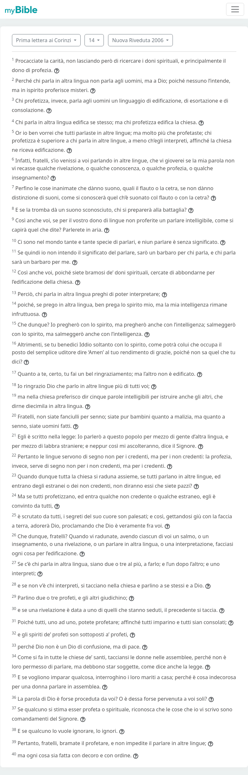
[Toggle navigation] (235, 9)
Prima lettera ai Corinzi (44, 40)
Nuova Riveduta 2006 (138, 40)
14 (92, 40)
